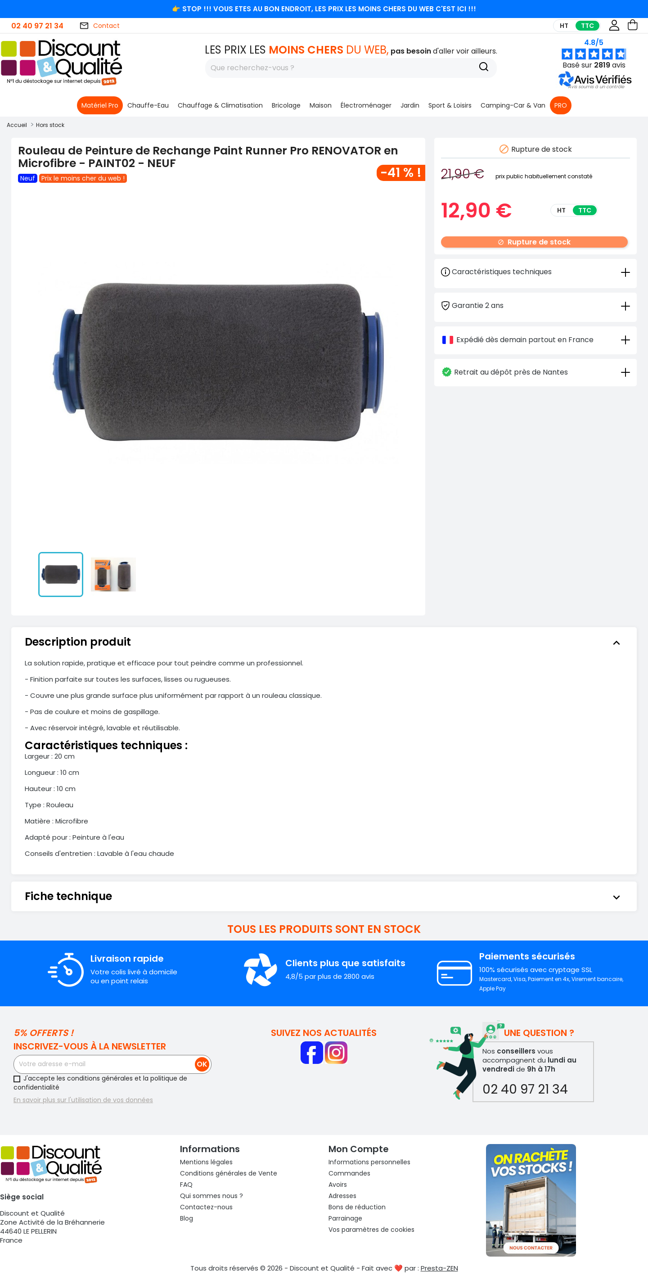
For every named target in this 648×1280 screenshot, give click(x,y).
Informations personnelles (369, 1162)
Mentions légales (206, 1162)
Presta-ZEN (439, 1268)
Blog (186, 1218)
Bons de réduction (357, 1207)
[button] (596, 86)
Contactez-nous (206, 1207)
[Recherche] (484, 68)
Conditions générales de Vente (228, 1173)
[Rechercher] (351, 68)
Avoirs (337, 1184)
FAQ (186, 1184)
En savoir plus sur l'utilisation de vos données (83, 1099)
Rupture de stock (534, 242)
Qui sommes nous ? (211, 1195)
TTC (587, 25)
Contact (99, 25)
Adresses (342, 1195)
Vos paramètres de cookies (371, 1229)
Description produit (324, 642)
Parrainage (345, 1218)
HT (564, 25)
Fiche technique (324, 896)
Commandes (349, 1173)
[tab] (535, 305)
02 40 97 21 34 (37, 26)
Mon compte (358, 1149)
